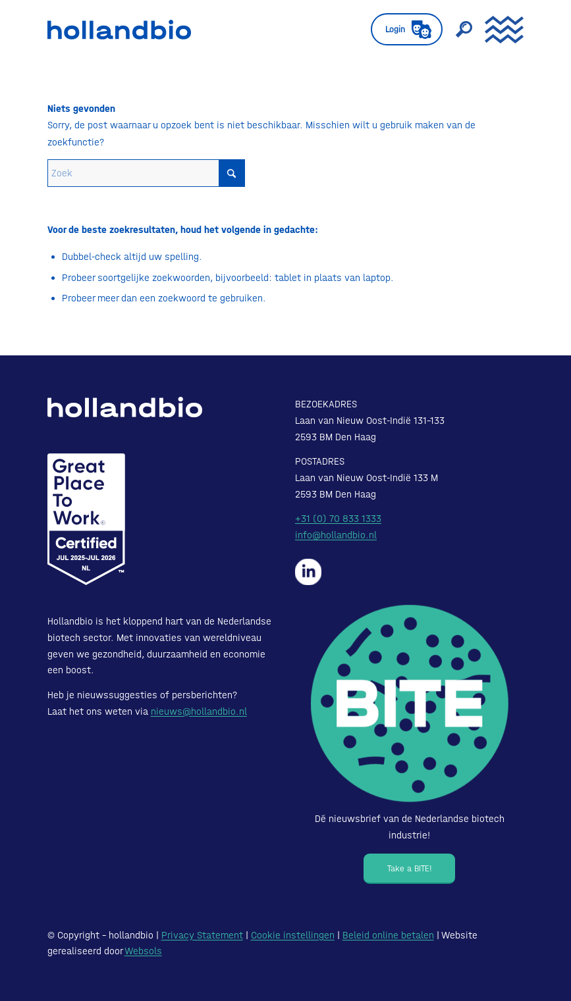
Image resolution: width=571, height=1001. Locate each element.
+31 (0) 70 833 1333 (338, 519)
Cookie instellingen (293, 935)
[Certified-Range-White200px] (86, 519)
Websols (143, 951)
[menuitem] (400, 29)
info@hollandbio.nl (336, 535)
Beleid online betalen (388, 935)
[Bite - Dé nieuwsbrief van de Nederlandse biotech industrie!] (409, 703)
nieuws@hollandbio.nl (199, 711)
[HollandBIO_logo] (119, 29)
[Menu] (498, 29)
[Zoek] (457, 29)
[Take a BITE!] (409, 869)
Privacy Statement (202, 935)
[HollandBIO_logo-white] (124, 407)
